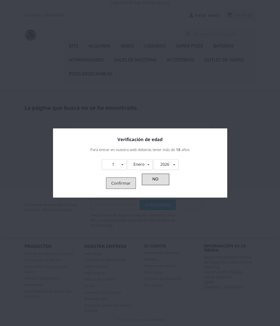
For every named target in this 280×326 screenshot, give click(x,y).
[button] (114, 165)
